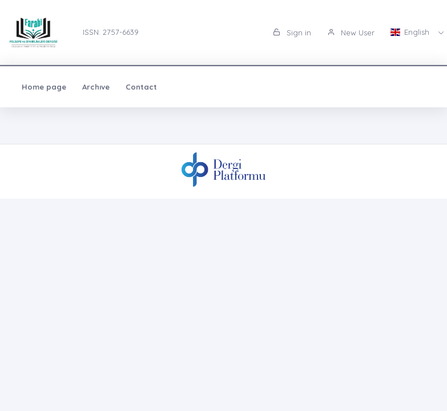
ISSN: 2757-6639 (111, 32)
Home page (44, 86)
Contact (141, 86)
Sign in (292, 32)
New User (350, 32)
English (411, 32)
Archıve (96, 86)
